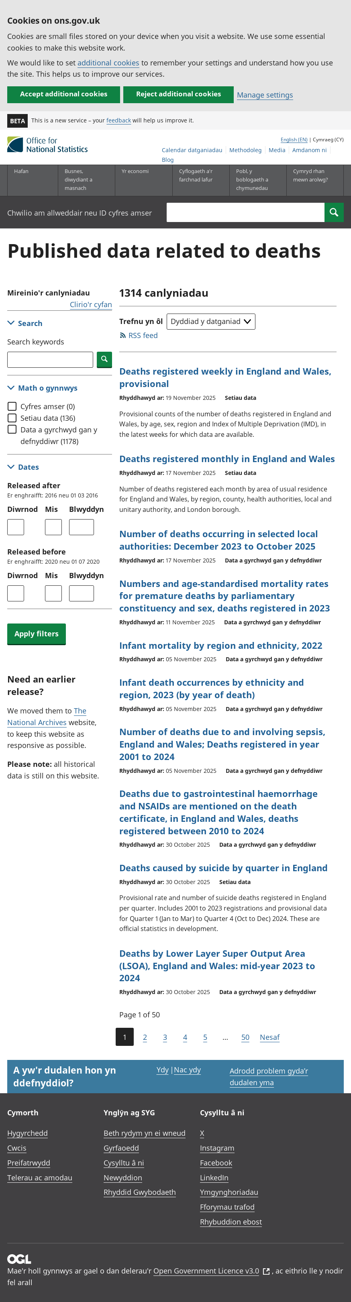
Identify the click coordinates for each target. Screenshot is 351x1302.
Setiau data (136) (47, 418)
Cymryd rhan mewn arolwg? (310, 175)
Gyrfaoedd (121, 1148)
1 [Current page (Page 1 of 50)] (124, 1037)
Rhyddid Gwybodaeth (140, 1192)
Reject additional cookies (178, 93)
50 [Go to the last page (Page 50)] (245, 1037)
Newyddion (123, 1177)
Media (277, 150)
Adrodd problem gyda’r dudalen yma (269, 1076)
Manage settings (265, 95)
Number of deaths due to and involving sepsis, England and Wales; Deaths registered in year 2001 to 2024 (222, 743)
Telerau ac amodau (39, 1177)
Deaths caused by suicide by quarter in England (223, 868)
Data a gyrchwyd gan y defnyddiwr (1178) (58, 435)
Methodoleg (245, 150)
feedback (118, 120)
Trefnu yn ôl (141, 321)
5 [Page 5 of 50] (205, 1037)
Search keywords (35, 341)
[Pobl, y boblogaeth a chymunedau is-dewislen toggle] (255, 180)
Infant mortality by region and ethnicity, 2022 (220, 645)
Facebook (216, 1163)
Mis (51, 509)
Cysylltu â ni (124, 1163)
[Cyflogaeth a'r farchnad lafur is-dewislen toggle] (198, 180)
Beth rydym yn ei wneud (145, 1133)
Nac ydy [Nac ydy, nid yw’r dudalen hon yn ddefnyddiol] (187, 1069)
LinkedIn (214, 1177)
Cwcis (17, 1148)
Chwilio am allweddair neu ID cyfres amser (79, 213)
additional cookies (108, 62)
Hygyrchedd (27, 1133)
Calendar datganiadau (192, 150)
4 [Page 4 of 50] (185, 1037)
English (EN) (294, 139)
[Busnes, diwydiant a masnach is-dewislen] (83, 180)
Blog (168, 159)
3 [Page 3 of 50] (165, 1037)
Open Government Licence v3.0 (211, 1271)
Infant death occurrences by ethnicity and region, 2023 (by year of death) (211, 688)
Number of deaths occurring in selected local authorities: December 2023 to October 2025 (218, 540)
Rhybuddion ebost (231, 1222)
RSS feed (143, 335)
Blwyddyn (86, 509)
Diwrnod (22, 509)
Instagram (217, 1148)
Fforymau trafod (227, 1207)
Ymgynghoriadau (229, 1192)
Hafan (21, 171)
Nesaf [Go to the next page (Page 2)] (270, 1037)
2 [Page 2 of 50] (145, 1037)
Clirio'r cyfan (91, 304)
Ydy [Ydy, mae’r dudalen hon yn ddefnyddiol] (163, 1069)
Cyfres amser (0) (47, 406)
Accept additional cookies (63, 93)
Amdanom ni (309, 150)
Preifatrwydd (28, 1163)
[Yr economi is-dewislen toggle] (140, 180)
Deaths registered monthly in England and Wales (227, 458)
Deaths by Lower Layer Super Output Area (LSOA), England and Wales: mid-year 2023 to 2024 (217, 965)
